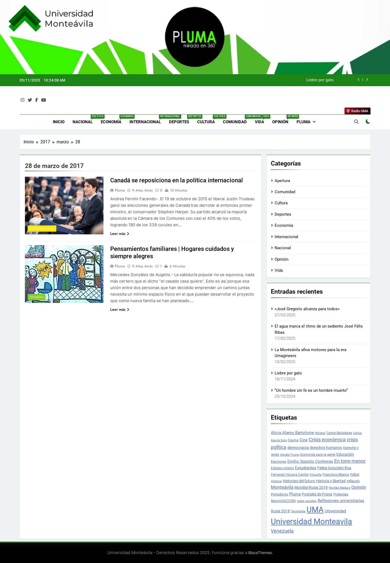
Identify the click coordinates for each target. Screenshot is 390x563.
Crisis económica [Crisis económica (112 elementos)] (327, 439)
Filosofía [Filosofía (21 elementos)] (315, 475)
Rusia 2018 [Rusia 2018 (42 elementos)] (280, 511)
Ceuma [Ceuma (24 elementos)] (293, 440)
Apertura (282, 180)
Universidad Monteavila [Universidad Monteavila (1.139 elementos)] (311, 521)
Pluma (303, 121)
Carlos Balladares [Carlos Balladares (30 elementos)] (339, 433)
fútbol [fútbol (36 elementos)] (354, 475)
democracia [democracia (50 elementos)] (298, 447)
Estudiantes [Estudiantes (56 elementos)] (305, 467)
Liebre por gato (320, 80)
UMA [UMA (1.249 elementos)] (315, 509)
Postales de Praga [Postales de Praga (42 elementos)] (317, 494)
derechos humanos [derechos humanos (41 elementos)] (326, 447)
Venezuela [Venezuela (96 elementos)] (282, 531)
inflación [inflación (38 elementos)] (353, 481)
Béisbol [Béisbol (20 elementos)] (320, 433)
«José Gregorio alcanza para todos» (307, 308)
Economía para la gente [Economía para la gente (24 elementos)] (317, 455)
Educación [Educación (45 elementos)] (345, 454)
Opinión (282, 119)
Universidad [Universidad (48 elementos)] (335, 511)
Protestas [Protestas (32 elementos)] (340, 494)
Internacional (147, 119)
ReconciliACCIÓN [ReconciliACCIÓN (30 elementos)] (283, 501)
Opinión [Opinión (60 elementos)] (358, 487)
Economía (113, 119)
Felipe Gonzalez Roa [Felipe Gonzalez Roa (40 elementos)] (334, 468)
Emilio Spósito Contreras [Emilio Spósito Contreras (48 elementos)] (310, 461)
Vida (261, 119)
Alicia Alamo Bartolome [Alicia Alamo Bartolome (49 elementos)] (292, 432)
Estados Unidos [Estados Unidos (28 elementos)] (282, 468)
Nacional (85, 119)
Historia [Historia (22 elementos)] (276, 481)
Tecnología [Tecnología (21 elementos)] (298, 511)
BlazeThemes (260, 552)
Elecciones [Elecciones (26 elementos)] (278, 462)
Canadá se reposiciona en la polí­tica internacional (176, 180)
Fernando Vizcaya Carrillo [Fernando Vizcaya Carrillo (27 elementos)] (290, 475)
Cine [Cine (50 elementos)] (304, 440)
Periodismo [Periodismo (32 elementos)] (279, 494)
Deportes (181, 119)
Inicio (58, 121)
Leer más (119, 233)
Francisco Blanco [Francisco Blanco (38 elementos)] (336, 474)
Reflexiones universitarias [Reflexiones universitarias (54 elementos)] (341, 500)
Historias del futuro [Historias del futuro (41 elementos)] (299, 481)
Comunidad (237, 119)
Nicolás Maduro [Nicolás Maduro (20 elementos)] (339, 488)
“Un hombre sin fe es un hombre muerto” (311, 390)
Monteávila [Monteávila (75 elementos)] (282, 487)
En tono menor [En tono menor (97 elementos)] (350, 461)
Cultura (208, 119)
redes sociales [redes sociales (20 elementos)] (307, 501)
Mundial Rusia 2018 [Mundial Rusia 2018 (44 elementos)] (311, 487)
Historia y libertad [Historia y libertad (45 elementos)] (331, 481)
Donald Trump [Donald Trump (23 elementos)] (289, 455)
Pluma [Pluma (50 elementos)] (295, 494)
